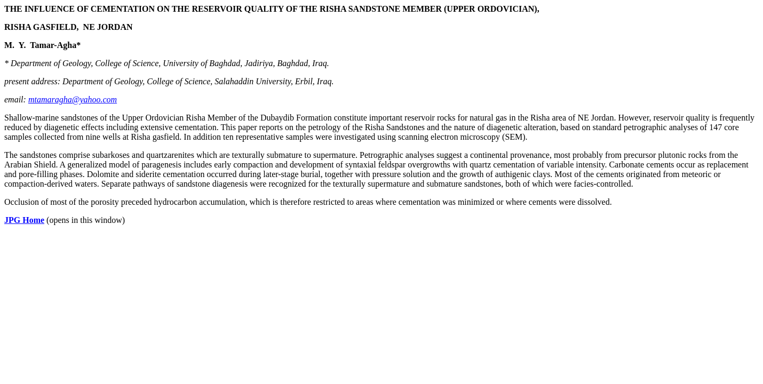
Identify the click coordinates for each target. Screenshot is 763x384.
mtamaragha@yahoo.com (72, 99)
